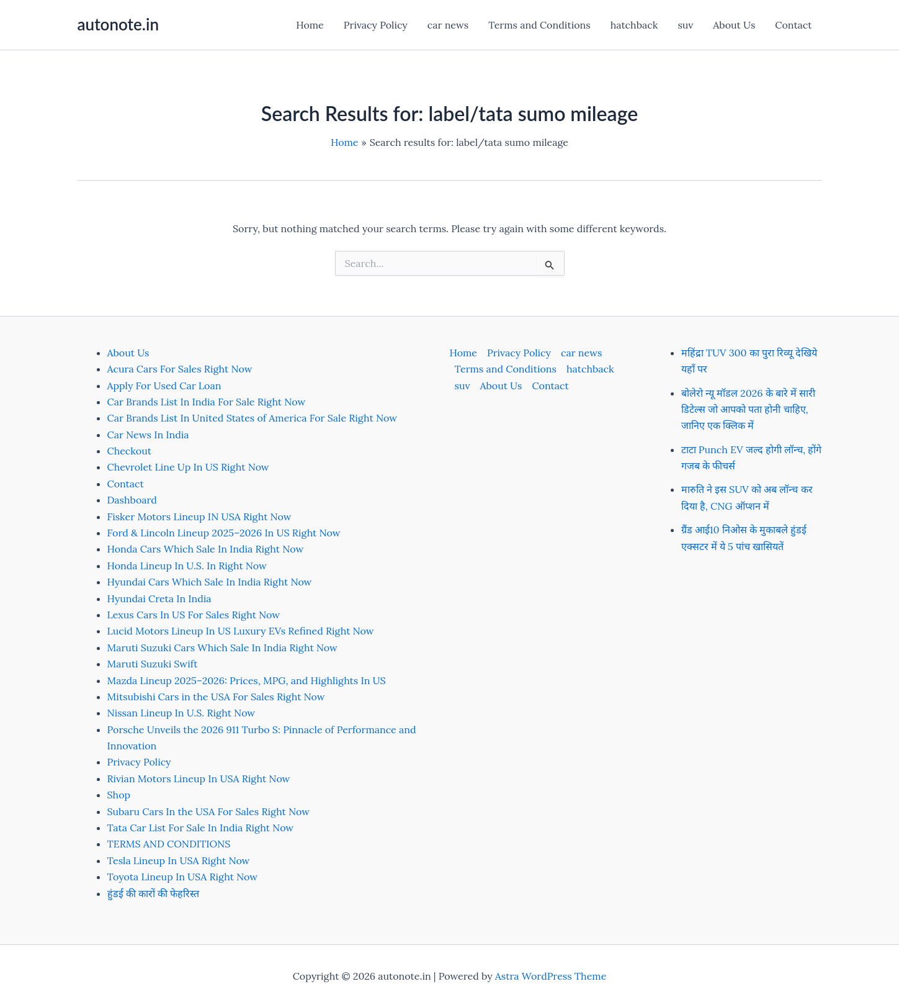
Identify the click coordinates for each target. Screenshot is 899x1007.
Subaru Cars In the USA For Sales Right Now (208, 811)
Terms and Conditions (539, 25)
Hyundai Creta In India (159, 598)
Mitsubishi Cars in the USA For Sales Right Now (216, 696)
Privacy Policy (376, 25)
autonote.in (118, 24)
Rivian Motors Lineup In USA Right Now (198, 778)
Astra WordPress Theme (551, 976)
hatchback (634, 25)
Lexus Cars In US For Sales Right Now (193, 614)
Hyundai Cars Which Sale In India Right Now (209, 582)
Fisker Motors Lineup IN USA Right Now (199, 516)
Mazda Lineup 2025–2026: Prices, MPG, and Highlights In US (246, 680)
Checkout (129, 451)
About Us (734, 25)
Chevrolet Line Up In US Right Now (188, 467)
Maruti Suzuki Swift (152, 663)
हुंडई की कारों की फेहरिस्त (153, 893)
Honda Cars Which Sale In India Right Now (205, 549)
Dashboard (132, 500)
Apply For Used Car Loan (164, 385)
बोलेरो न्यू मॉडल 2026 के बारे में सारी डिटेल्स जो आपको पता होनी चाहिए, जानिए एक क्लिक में (748, 409)
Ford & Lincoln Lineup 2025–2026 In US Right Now (224, 532)
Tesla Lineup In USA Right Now (178, 860)
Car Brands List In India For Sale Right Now (206, 401)
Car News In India (148, 434)
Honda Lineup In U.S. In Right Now (187, 565)
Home (309, 25)
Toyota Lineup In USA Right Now (182, 876)
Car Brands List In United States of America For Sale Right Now (252, 418)
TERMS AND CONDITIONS (169, 844)
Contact (793, 25)
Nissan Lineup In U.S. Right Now (181, 713)
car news (447, 25)
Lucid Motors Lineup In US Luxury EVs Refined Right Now (240, 631)
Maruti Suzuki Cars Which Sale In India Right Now (222, 647)
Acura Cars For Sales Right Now (180, 369)
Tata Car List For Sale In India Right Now (200, 827)
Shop (119, 794)
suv (685, 25)
